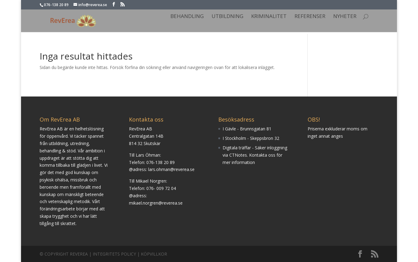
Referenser (310, 17)
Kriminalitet (269, 17)
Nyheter (344, 17)
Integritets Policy (114, 254)
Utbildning (227, 17)
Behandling (187, 17)
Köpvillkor (154, 254)
